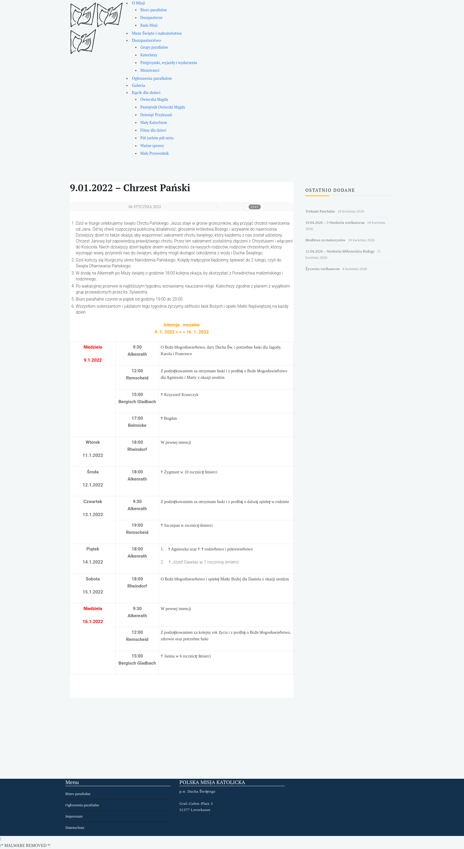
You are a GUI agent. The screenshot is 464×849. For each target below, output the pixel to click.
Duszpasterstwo (146, 40)
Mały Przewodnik (154, 153)
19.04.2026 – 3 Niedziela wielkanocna (335, 222)
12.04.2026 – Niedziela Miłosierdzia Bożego (340, 251)
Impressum (74, 816)
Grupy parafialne (154, 47)
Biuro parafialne (153, 9)
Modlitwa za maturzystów (325, 240)
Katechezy (148, 55)
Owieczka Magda (154, 99)
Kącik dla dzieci (146, 92)
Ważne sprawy (152, 145)
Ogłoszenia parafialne (152, 78)
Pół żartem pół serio (156, 138)
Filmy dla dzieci (153, 130)
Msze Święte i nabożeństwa (157, 33)
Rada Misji (148, 25)
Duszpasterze (151, 17)
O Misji (138, 3)
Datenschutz (74, 827)
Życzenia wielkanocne (322, 268)
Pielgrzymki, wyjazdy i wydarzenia (168, 62)
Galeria (138, 85)
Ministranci (149, 70)
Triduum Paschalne (320, 211)
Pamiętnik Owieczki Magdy (162, 107)
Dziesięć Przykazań (156, 114)
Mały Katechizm (153, 122)
